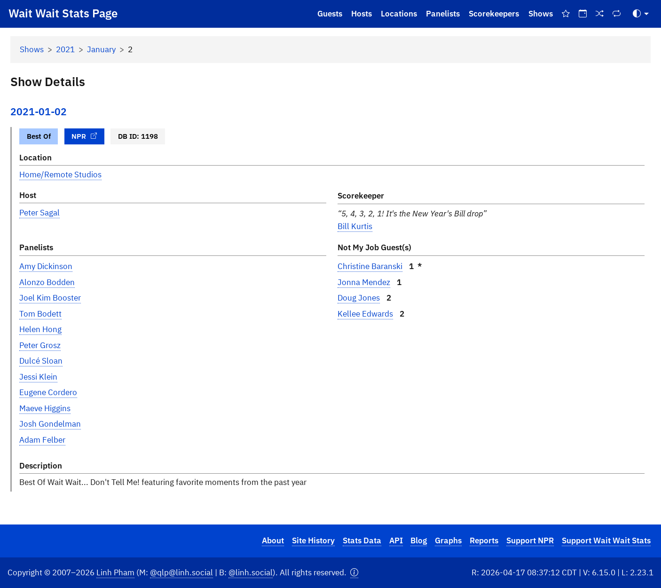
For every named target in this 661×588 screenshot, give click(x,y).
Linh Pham (115, 572)
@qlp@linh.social (181, 572)
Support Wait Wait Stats (606, 540)
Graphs (448, 540)
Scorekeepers (494, 13)
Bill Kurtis (355, 226)
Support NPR (530, 540)
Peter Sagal (39, 212)
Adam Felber (42, 440)
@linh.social (250, 572)
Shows (540, 13)
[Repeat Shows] (616, 14)
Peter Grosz (40, 345)
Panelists (443, 13)
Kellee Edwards (365, 314)
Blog (418, 540)
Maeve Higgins (45, 408)
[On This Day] (582, 14)
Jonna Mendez (364, 282)
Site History (313, 540)
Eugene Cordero (48, 392)
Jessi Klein (38, 377)
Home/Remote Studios (60, 174)
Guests (329, 13)
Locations (399, 13)
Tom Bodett (40, 314)
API (396, 540)
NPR (84, 136)
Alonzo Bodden (47, 282)
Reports (484, 540)
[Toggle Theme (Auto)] (640, 14)
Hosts (361, 13)
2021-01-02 (38, 111)
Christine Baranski (370, 266)
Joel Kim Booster (50, 298)
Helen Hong (40, 329)
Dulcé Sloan (41, 361)
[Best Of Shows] (565, 14)
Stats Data (362, 540)
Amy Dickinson (45, 266)
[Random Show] (599, 14)
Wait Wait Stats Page (63, 13)
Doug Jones (359, 298)
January (101, 49)
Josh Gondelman (50, 424)
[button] (354, 572)
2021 (65, 49)
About (273, 540)
